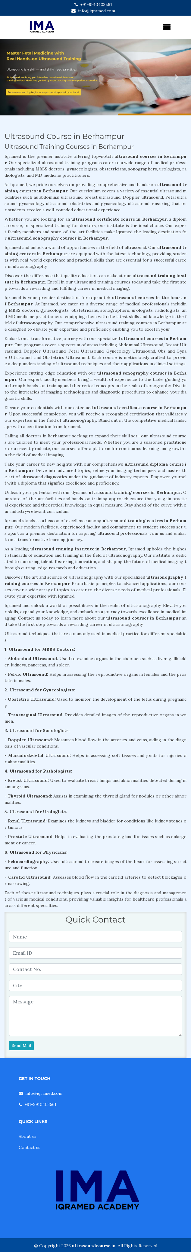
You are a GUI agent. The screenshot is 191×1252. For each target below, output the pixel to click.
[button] (14, 77)
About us (27, 1136)
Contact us (29, 1147)
